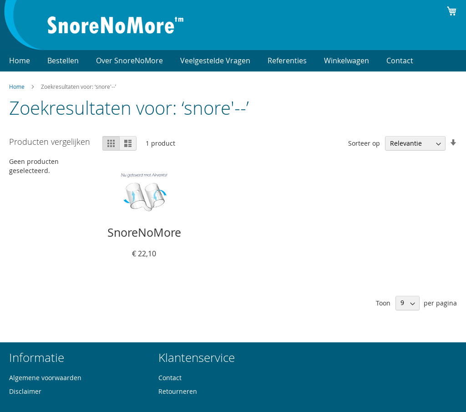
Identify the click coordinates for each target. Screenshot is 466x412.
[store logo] (115, 25)
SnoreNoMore (144, 232)
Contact (170, 377)
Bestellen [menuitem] (63, 61)
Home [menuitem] (19, 61)
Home (17, 86)
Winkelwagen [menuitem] (346, 61)
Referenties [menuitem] (287, 61)
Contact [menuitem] (399, 61)
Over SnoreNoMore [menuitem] (129, 61)
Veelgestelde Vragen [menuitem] (215, 61)
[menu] (233, 60)
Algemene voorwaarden (45, 377)
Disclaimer (25, 391)
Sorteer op (364, 143)
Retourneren (177, 391)
